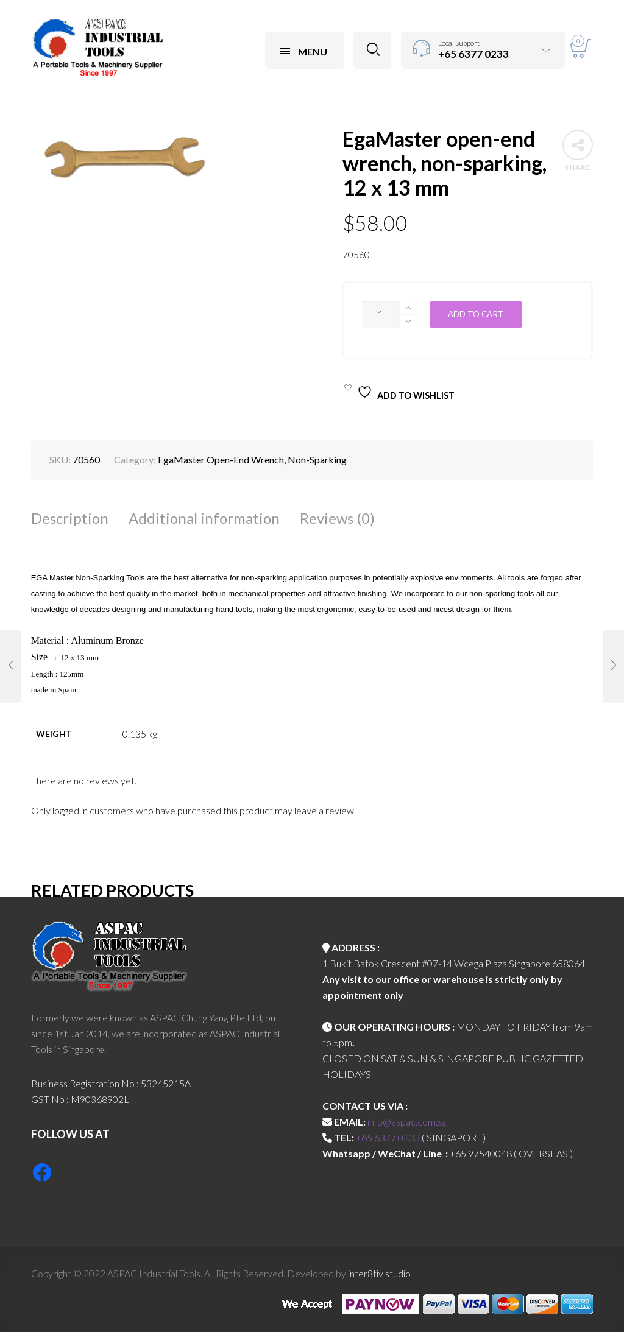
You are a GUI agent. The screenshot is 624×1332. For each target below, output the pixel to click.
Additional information (204, 518)
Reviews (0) (337, 518)
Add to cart (476, 314)
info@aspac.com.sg (406, 1121)
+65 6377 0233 (388, 1137)
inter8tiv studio (379, 1273)
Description (69, 518)
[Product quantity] (381, 314)
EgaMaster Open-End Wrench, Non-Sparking (252, 459)
